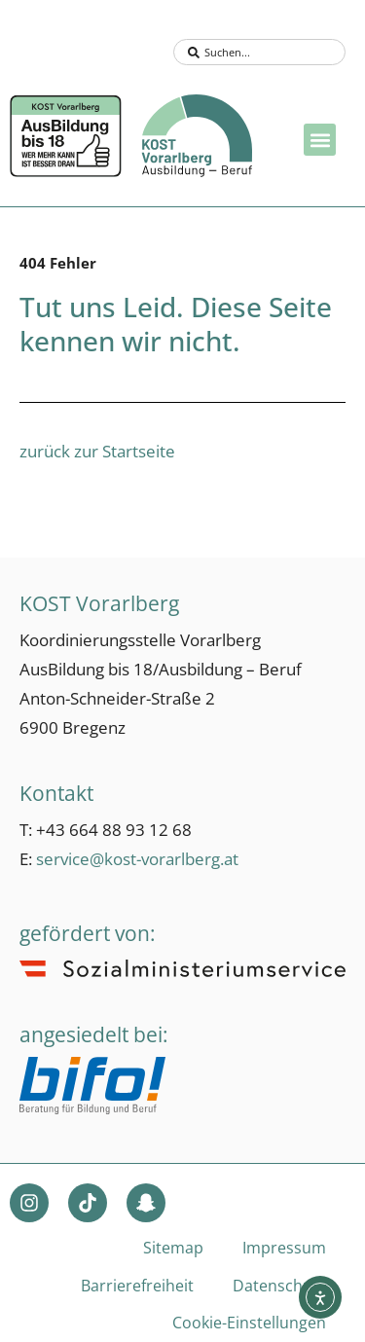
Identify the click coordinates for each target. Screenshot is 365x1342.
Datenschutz (279, 1285)
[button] (320, 140)
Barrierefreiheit (137, 1285)
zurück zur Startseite (97, 451)
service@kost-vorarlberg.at (137, 859)
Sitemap (173, 1247)
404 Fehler (57, 262)
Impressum (284, 1247)
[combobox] (260, 52)
